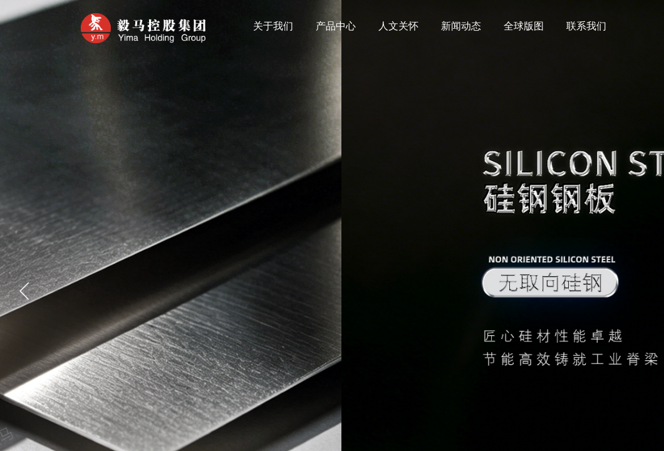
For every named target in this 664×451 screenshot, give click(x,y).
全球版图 (524, 26)
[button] (24, 291)
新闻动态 (461, 26)
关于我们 (273, 26)
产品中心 (336, 26)
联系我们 (586, 26)
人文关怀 (398, 26)
